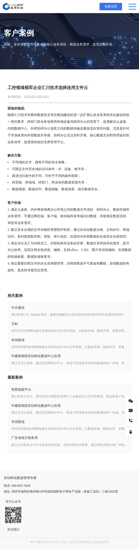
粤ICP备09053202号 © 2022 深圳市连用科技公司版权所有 (69, 542)
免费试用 (111, 6)
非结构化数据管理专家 (20, 478)
